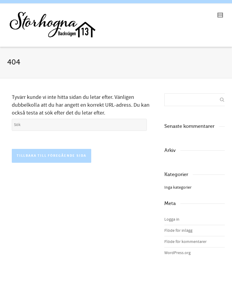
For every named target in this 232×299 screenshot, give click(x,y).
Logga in (171, 219)
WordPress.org (177, 253)
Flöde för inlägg (178, 230)
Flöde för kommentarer (185, 241)
